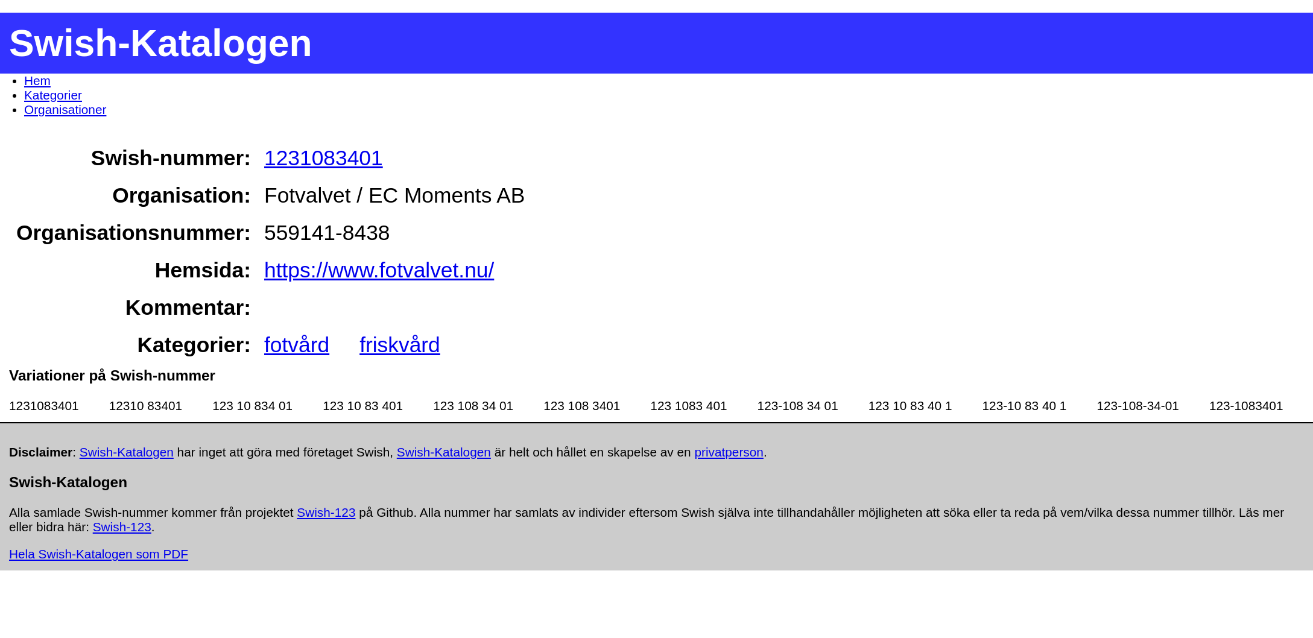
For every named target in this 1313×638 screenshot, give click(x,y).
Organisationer (65, 109)
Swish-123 (326, 512)
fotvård (296, 344)
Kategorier (53, 95)
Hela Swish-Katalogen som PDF (98, 554)
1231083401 (323, 157)
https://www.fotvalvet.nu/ (379, 270)
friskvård (399, 344)
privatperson (728, 452)
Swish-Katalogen (127, 452)
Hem (37, 80)
